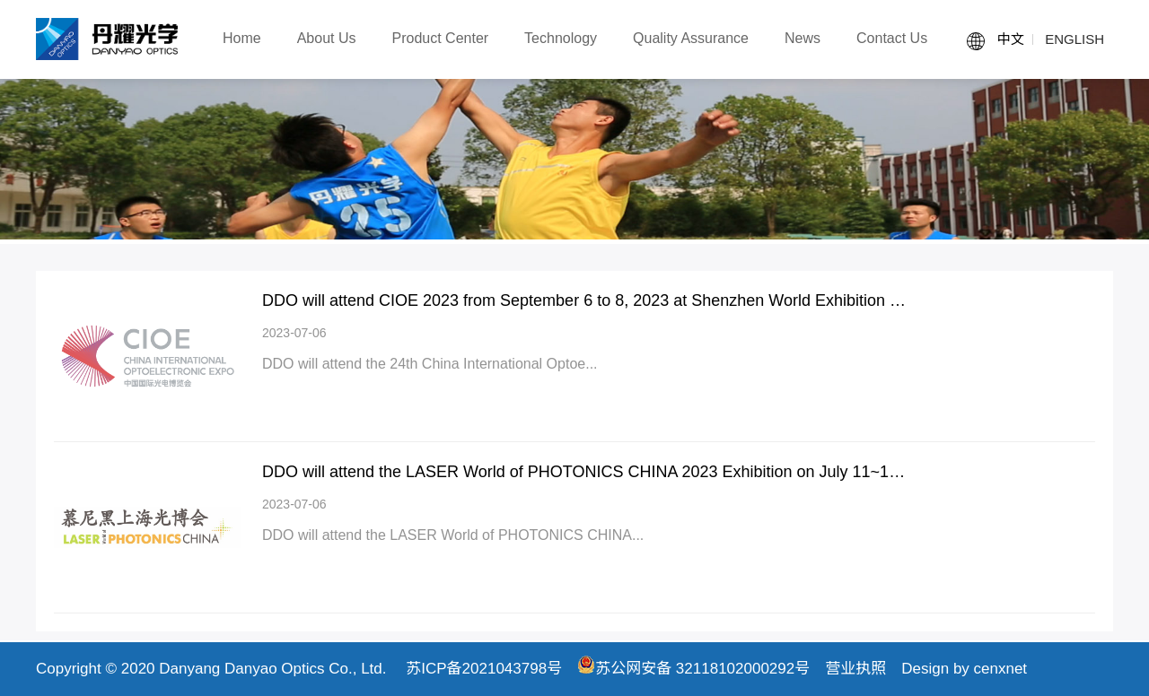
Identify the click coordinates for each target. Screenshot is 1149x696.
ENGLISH (1074, 39)
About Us (326, 38)
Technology (560, 38)
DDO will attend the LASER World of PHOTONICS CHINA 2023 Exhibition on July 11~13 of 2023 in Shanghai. (585, 472)
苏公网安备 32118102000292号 (693, 668)
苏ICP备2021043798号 (484, 668)
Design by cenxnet (964, 668)
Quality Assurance (691, 38)
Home (242, 38)
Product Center (440, 38)
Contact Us (891, 38)
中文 (1010, 39)
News (802, 38)
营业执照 (855, 668)
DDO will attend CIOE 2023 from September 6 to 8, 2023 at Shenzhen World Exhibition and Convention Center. (585, 300)
